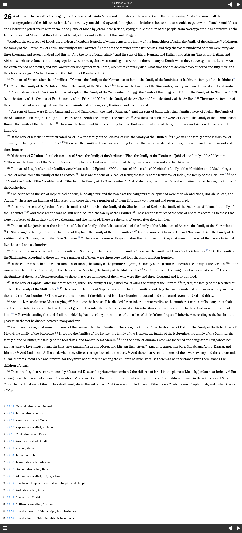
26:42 (10, 497)
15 (58, 288)
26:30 (10, 462)
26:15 (10, 427)
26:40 (10, 490)
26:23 (10, 448)
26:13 (10, 420)
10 (25, 212)
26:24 (10, 455)
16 (11, 313)
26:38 (10, 476)
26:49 (10, 504)
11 (233, 224)
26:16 (10, 434)
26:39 (10, 483)
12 (132, 231)
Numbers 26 (121, 6)
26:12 (10, 406)
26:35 (10, 469)
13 (79, 237)
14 (207, 250)
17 (13, 313)
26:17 (10, 441)
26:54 (10, 511)
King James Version (121, 3)
